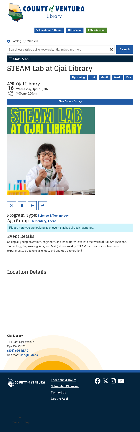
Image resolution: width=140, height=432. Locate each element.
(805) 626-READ (17, 350)
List (92, 77)
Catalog (16, 41)
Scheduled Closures (65, 386)
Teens (52, 221)
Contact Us (58, 392)
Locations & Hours (49, 30)
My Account (96, 30)
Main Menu (20, 59)
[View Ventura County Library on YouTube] (121, 382)
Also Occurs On (70, 101)
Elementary (38, 221)
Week (117, 77)
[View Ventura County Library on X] (106, 382)
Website (32, 41)
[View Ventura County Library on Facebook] (98, 382)
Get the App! (59, 398)
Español (75, 30)
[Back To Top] (20, 420)
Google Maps (29, 355)
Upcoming (78, 77)
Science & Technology (53, 215)
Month (104, 77)
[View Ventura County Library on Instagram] (113, 382)
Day (128, 77)
